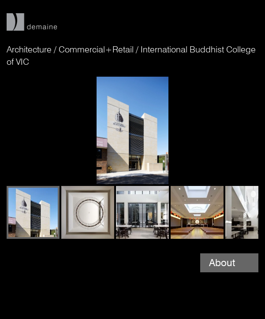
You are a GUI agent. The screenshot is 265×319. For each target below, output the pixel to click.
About (223, 262)
